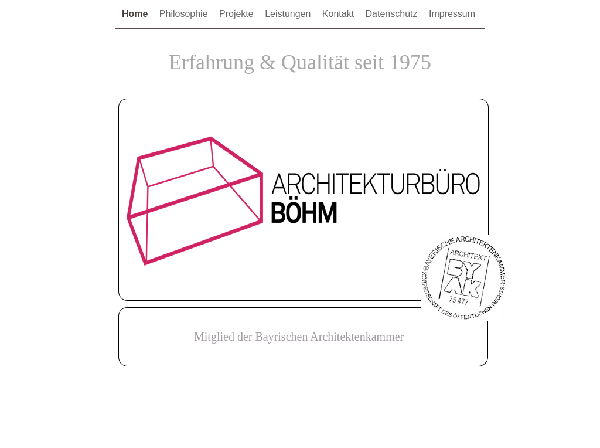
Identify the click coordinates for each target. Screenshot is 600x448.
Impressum (452, 14)
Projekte (237, 14)
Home (136, 14)
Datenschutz (393, 14)
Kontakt (339, 14)
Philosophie (184, 14)
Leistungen (289, 14)
